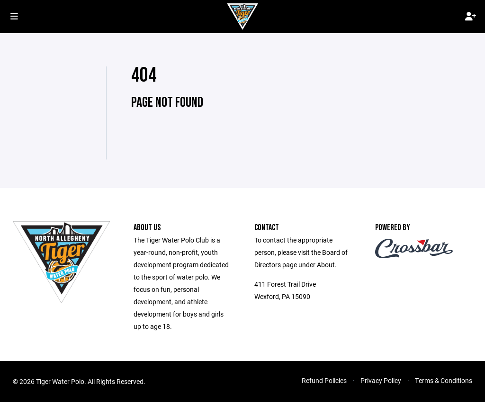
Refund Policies (324, 380)
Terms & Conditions (443, 380)
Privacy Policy (380, 380)
